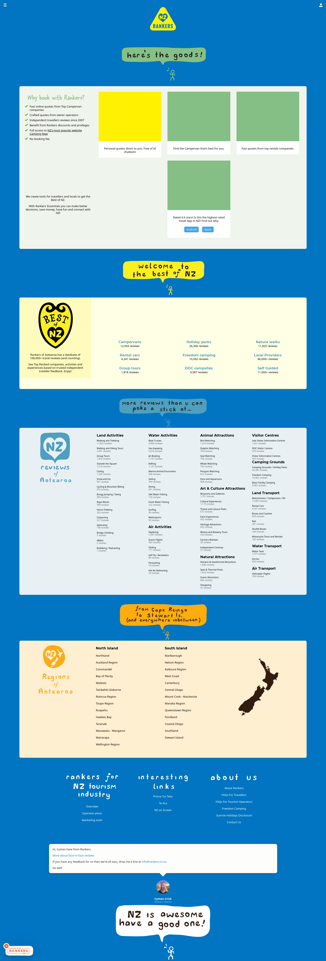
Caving (100, 471)
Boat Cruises (155, 440)
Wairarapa (102, 737)
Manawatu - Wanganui (110, 731)
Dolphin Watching (209, 448)
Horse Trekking (105, 509)
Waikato (101, 683)
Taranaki (101, 724)
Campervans (129, 342)
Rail (254, 521)
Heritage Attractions (210, 524)
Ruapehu (102, 710)
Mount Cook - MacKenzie (181, 696)
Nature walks (268, 342)
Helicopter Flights (261, 573)
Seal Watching (207, 455)
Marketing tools (92, 820)
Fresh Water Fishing (159, 502)
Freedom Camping (261, 474)
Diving (152, 486)
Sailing (152, 479)
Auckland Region (107, 662)
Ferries (255, 558)
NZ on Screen (163, 810)
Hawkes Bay (103, 717)
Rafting (152, 463)
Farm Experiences (209, 516)
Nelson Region (174, 662)
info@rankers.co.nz (154, 862)
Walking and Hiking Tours (110, 448)
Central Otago (174, 690)
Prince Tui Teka (163, 796)
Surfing (152, 509)
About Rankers (234, 788)
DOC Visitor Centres (262, 448)
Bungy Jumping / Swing (109, 494)
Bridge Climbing (105, 532)
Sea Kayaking (155, 448)
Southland (171, 731)
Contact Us (234, 822)
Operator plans (92, 813)
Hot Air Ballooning (158, 570)
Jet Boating (154, 455)
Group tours (130, 368)
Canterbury (172, 683)
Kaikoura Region (175, 669)
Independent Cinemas (211, 547)
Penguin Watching (209, 471)
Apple (208, 229)
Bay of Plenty (104, 676)
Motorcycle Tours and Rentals (267, 536)
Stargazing (205, 585)
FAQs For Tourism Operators (234, 802)
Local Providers (268, 355)
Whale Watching (208, 463)
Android (191, 229)
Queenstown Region (178, 710)
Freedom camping (199, 355)
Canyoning (102, 517)
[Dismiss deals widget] (6, 946)
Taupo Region (105, 703)
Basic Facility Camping (263, 482)
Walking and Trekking (108, 440)
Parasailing (154, 562)
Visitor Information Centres (266, 455)
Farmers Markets (209, 539)
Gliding (152, 547)
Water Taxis (258, 551)
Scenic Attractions (209, 577)
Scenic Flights (156, 539)
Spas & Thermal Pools (211, 569)
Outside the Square (107, 463)
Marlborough (173, 656)
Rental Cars (258, 505)
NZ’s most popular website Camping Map (56, 132)
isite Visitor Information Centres (268, 440)
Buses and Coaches (262, 513)
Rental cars (130, 355)
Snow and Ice (104, 479)
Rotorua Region (106, 696)
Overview (92, 806)
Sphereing (102, 525)
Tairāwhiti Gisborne (108, 690)
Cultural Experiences (211, 501)
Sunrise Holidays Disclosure (234, 815)
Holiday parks (198, 342)
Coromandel (104, 669)
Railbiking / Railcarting (108, 548)
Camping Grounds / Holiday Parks (269, 467)
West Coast (172, 676)
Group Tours (103, 455)
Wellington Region (108, 744)
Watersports (155, 517)
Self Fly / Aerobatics (159, 555)
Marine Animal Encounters (162, 471)
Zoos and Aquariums (211, 479)
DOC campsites (199, 368)
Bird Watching (207, 440)
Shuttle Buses (259, 528)
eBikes (100, 540)
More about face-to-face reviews (73, 855)
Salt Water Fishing (158, 494)
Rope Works (103, 502)
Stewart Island (174, 737)
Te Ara (163, 803)
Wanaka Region (175, 703)
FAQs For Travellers (234, 795)
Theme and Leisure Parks (213, 509)
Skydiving (153, 532)
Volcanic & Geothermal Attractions (218, 561)
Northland (102, 656)
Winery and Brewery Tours (214, 532)
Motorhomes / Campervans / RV (268, 498)
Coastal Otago (174, 724)
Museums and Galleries (212, 493)
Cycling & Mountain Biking (110, 486)
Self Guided (268, 368)
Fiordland (171, 717)
